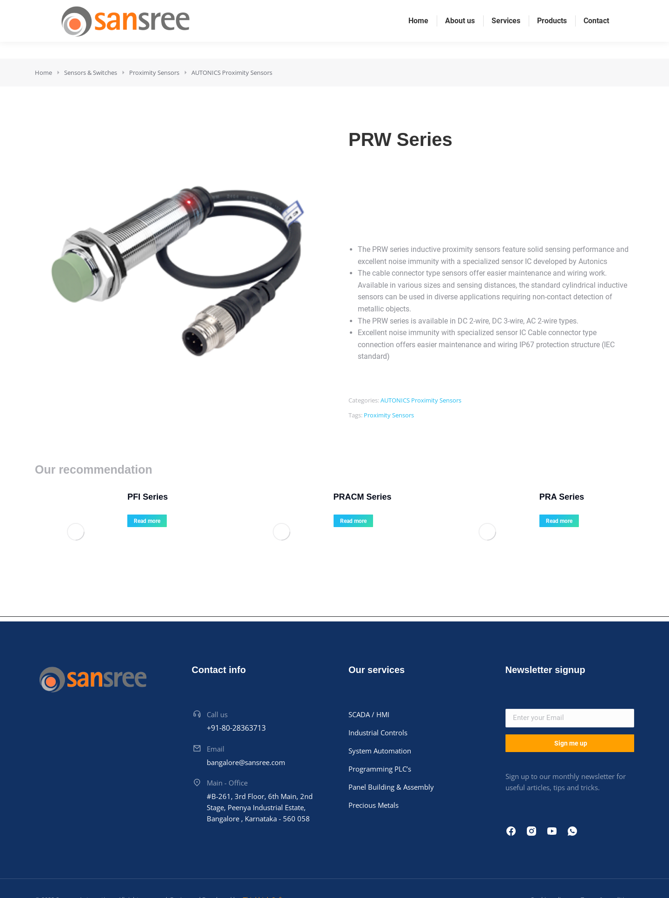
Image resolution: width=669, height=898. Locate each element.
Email (215, 721)
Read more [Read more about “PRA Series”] (536, 521)
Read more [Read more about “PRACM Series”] (330, 521)
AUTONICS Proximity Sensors (420, 400)
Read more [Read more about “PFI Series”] (124, 521)
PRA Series (539, 497)
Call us (217, 687)
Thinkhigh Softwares (270, 872)
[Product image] (63, 519)
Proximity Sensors (389, 415)
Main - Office (227, 755)
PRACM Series (339, 497)
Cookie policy (548, 872)
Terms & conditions (607, 872)
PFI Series (125, 497)
